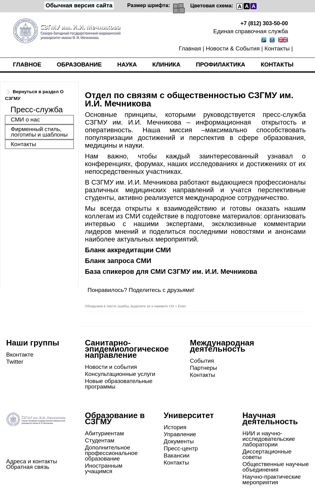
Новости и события (111, 367)
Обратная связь (27, 467)
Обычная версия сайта (79, 5)
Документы (179, 441)
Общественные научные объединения (275, 467)
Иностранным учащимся (103, 468)
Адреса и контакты (31, 461)
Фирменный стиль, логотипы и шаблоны (39, 132)
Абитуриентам (104, 433)
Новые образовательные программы (118, 384)
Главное (27, 64)
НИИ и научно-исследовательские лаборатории (268, 439)
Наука (127, 64)
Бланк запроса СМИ (118, 261)
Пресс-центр (181, 448)
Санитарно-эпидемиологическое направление (127, 349)
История (175, 427)
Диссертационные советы (267, 454)
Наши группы (32, 342)
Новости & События (233, 48)
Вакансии (176, 455)
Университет (189, 415)
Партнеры (203, 368)
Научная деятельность (270, 418)
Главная (190, 48)
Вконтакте (20, 354)
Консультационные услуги (120, 374)
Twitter (14, 361)
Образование (79, 64)
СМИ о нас (25, 119)
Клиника (166, 64)
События (202, 360)
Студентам (99, 440)
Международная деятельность (222, 345)
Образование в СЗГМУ (115, 418)
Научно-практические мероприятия (271, 479)
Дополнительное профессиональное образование (111, 453)
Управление (180, 434)
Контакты (277, 48)
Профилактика (220, 64)
